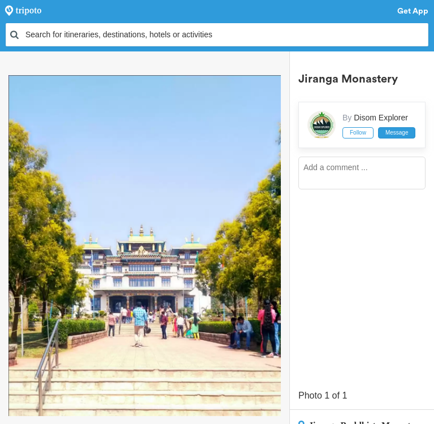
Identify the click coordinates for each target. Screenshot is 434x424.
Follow (358, 132)
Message (397, 132)
